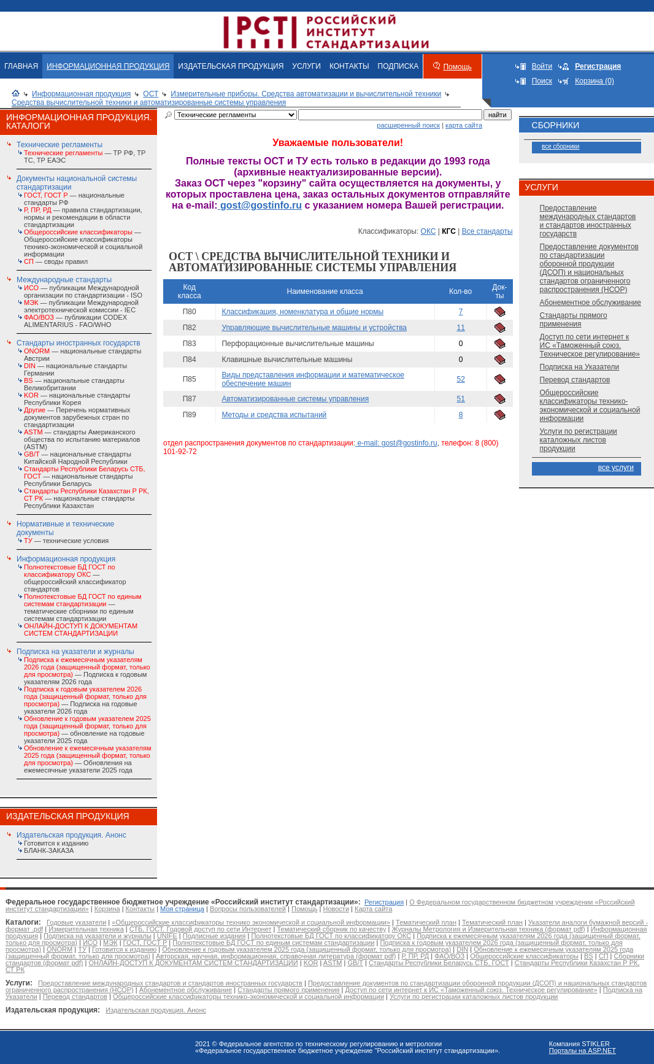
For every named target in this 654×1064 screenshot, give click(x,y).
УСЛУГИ (306, 66)
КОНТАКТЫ (349, 66)
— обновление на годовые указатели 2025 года (87, 729)
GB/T (355, 962)
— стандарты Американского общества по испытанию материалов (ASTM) (82, 439)
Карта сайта (373, 908)
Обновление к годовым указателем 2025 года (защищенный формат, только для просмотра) (306, 949)
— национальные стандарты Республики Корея (77, 398)
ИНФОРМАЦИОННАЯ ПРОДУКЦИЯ (108, 66)
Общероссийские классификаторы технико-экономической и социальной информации (590, 405)
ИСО (90, 942)
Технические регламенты (59, 145)
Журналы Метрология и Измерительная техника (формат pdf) (488, 929)
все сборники (560, 146)
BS (588, 956)
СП (604, 956)
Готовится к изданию (56, 843)
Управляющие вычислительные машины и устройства (314, 327)
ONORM (59, 949)
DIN (462, 949)
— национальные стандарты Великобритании (74, 384)
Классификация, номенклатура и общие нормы (302, 311)
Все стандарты (487, 231)
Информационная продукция (81, 94)
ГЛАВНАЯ (21, 66)
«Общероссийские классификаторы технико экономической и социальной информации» (251, 922)
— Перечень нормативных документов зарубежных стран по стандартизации (77, 417)
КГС (449, 231)
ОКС (428, 231)
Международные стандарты (64, 280)
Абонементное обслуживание (590, 302)
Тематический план (426, 922)
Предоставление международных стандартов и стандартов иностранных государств (588, 221)
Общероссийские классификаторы (524, 956)
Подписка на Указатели (580, 367)
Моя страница (182, 908)
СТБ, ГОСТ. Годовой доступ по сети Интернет (200, 929)
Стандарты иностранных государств (78, 343)
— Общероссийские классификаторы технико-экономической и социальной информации (83, 243)
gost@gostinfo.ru (260, 205)
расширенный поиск (408, 125)
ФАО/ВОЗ (449, 956)
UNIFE (167, 935)
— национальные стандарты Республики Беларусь (84, 476)
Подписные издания (214, 935)
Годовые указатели (76, 922)
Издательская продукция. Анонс (71, 835)
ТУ (82, 949)
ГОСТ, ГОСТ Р (145, 942)
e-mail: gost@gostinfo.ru (396, 443)
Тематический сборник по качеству (331, 929)
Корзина (107, 908)
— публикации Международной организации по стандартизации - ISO (83, 291)
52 (460, 379)
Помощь (457, 67)
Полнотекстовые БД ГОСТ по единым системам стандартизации (273, 942)
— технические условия (66, 540)
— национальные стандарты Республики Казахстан (86, 498)
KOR (311, 962)
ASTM (332, 962)
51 (460, 399)
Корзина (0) (594, 81)
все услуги (616, 467)
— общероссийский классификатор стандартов (75, 578)
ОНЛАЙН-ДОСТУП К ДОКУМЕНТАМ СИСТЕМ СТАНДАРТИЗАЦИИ (193, 962)
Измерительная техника (86, 929)
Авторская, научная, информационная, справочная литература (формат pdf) (276, 956)
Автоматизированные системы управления (295, 399)
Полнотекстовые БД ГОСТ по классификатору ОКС (331, 935)
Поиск (542, 81)
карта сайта (463, 125)
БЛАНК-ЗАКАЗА (49, 850)
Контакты (140, 908)
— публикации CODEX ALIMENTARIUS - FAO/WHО (75, 321)
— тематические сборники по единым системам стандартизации (83, 607)
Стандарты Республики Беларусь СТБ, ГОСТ (439, 962)
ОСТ (150, 94)
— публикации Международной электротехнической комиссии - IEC (81, 306)
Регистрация (384, 902)
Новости (336, 908)
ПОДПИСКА (398, 66)
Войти (542, 66)
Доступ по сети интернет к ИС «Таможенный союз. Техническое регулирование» (590, 345)
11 (460, 327)
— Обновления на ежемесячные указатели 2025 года (87, 759)
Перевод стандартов (575, 380)
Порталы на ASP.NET (582, 1050)
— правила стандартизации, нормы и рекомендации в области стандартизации (83, 217)
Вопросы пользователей (248, 908)
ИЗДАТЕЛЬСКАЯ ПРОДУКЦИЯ (230, 66)
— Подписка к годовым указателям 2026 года (87, 670)
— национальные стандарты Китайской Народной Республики (77, 457)
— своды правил (56, 261)
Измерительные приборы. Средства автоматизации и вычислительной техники (306, 94)
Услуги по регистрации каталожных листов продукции (578, 440)
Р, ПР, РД (415, 956)
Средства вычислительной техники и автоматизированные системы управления (149, 102)
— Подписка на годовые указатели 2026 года (85, 700)
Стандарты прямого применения (573, 319)
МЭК (110, 942)
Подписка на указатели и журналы (75, 651)
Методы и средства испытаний (273, 415)
